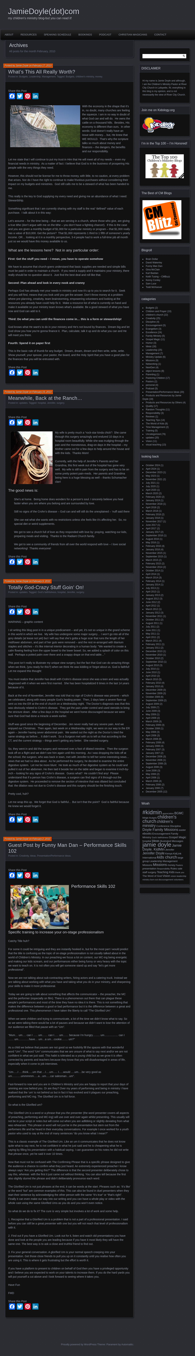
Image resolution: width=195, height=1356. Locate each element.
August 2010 (152, 665)
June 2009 (151, 711)
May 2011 (151, 633)
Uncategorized (153, 434)
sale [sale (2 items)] (180, 868)
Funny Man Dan (154, 266)
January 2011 (153, 647)
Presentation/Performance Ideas (54, 855)
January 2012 (153, 612)
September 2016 (154, 535)
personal (150, 385)
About (9, 34)
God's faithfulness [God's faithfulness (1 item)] (160, 837)
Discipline (151, 321)
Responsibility (153, 413)
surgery (60, 403)
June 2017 (151, 525)
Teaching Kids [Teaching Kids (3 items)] (166, 872)
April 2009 (151, 718)
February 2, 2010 (41, 839)
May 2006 (151, 774)
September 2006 (154, 763)
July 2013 (151, 588)
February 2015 (153, 563)
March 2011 (152, 640)
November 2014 (154, 567)
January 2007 (153, 753)
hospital (42, 403)
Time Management (155, 427)
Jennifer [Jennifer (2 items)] (169, 849)
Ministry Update (154, 357)
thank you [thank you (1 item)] (179, 872)
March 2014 (152, 577)
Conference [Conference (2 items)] (162, 826)
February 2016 (153, 546)
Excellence (151, 332)
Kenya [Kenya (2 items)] (168, 853)
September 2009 (154, 700)
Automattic (127, 1344)
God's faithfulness (47, 592)
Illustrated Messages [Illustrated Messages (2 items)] (171, 841)
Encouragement (154, 325)
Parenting (151, 374)
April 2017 (151, 528)
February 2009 (153, 725)
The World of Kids (155, 423)
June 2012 (151, 602)
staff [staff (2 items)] (144, 872)
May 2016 (151, 542)
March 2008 (152, 739)
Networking (151, 364)
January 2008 (153, 746)
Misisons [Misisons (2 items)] (147, 865)
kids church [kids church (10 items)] (167, 857)
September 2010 (154, 661)
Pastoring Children (155, 378)
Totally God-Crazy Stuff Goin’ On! (46, 587)
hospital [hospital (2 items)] (146, 841)
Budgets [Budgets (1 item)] (153, 818)
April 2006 (151, 777)
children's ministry (85, 76)
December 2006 (154, 756)
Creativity (24, 855)
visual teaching (153, 444)
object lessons (153, 371)
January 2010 (153, 686)
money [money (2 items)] (171, 865)
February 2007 (153, 749)
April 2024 (151, 468)
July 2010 (151, 668)
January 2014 (153, 584)
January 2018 (153, 518)
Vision (149, 441)
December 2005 (154, 791)
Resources (29, 34)
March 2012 (152, 609)
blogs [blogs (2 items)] (145, 817)
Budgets (23, 76)
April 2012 (151, 605)
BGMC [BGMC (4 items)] (179, 813)
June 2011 (151, 630)
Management (48, 76)
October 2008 (153, 728)
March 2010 (152, 679)
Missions (150, 360)
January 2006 (153, 788)
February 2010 (153, 683)
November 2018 (154, 504)
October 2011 (153, 619)
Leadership (34, 76)
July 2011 (151, 626)
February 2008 (153, 742)
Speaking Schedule (57, 34)
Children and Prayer (156, 311)
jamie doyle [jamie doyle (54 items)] (156, 844)
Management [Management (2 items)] (170, 861)
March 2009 (152, 721)
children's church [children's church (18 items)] (159, 819)
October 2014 (153, 570)
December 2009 (154, 690)
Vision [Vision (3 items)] (166, 875)
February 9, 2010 (41, 581)
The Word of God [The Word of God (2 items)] (152, 875)
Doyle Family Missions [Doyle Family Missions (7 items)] (160, 830)
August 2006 (152, 767)
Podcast (105, 34)
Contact (160, 34)
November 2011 (154, 616)
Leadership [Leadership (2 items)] (156, 861)
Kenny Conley (153, 280)
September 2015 (154, 556)
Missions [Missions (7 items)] (160, 865)
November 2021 (154, 479)
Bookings (85, 34)
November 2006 (154, 760)
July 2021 (151, 483)
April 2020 (151, 490)
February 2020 (153, 497)
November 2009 (154, 693)
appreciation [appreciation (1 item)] (168, 813)
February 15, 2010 (42, 392)
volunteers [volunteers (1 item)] (178, 879)
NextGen (150, 367)
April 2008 (151, 735)
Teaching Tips (153, 420)
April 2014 (151, 574)
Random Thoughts (155, 409)
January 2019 (153, 500)
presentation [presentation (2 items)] (149, 868)
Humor (149, 343)
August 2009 (152, 704)
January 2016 (153, 549)
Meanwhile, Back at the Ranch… (45, 398)
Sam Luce (151, 283)
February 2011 (153, 644)
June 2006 (151, 770)
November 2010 (154, 654)
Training (150, 430)
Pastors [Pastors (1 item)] (179, 865)
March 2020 (152, 493)
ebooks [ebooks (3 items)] (147, 833)
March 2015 (152, 560)
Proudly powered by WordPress (79, 1344)
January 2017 (153, 532)
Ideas (33, 855)
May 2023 (151, 475)
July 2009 (151, 707)
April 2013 (151, 591)
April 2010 (151, 675)
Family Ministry (153, 336)
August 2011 (152, 623)
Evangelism (152, 328)
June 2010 (151, 672)
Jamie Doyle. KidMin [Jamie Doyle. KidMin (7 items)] (162, 847)
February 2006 (153, 784)
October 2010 (153, 658)
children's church (154, 314)
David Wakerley (154, 262)
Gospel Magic (153, 339)
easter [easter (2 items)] (182, 829)
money (98, 76)
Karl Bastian (152, 273)
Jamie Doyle (22, 65)
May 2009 (151, 714)
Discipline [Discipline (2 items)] (175, 826)
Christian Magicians (133, 34)
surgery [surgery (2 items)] (152, 872)
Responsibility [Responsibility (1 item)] (163, 868)
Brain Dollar (152, 259)
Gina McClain (153, 269)
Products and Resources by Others (164, 402)
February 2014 (153, 581)
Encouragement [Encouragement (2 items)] (161, 833)
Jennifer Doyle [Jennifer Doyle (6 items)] (153, 853)
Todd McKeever (154, 287)
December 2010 (154, 651)
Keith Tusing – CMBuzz (158, 276)
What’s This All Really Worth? (41, 71)
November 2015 (154, 553)
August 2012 (152, 598)
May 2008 (151, 732)
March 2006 (152, 781)
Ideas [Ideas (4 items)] (155, 841)
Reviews (150, 416)
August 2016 (152, 539)
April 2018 (151, 507)
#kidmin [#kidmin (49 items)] (152, 812)
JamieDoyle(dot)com (43, 11)
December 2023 (154, 472)
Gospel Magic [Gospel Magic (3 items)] (177, 837)
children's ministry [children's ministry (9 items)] (157, 823)
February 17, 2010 (42, 65)
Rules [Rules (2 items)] (173, 868)
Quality (149, 406)
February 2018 (153, 514)
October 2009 (153, 697)
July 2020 (151, 486)
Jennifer (51, 403)
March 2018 (152, 511)
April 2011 (151, 637)
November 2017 (154, 521)
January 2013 (153, 595)
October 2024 (153, 465)
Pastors (150, 381)
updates (23, 403)
